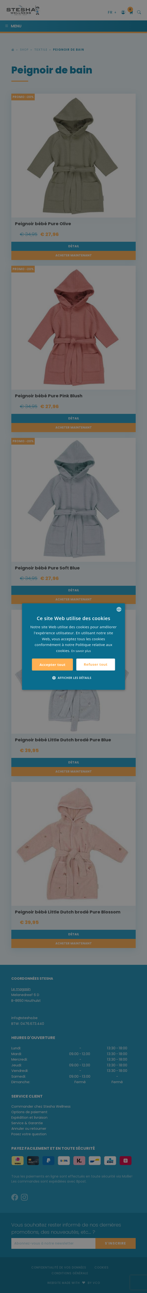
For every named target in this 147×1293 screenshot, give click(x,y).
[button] (73, 677)
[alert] (73, 646)
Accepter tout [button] (53, 664)
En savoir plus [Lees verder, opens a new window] (81, 651)
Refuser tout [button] (95, 664)
